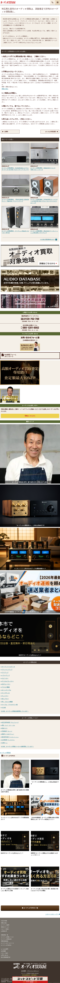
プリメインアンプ (7, 669)
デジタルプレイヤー (8, 681)
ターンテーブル (6, 690)
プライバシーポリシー (33, 971)
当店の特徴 (4, 920)
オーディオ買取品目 (6, 939)
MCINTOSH (10, 737)
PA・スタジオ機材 (7, 701)
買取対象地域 (4, 941)
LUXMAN (8, 740)
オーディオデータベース (7, 943)
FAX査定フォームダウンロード (10, 355)
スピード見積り (5, 929)
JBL (8, 725)
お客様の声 (4, 931)
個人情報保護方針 (5, 957)
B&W (8, 734)
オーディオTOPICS (6, 945)
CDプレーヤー (6, 684)
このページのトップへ (52, 914)
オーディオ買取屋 (5, 752)
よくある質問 (4, 949)
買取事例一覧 (4, 935)
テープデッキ (6, 693)
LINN (4, 743)
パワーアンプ (6, 675)
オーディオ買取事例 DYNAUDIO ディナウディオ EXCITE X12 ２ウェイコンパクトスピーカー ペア (44, 201)
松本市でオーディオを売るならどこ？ (12, 853)
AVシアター (5, 698)
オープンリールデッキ (8, 666)
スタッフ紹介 (4, 953)
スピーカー (5, 678)
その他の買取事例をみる (47, 239)
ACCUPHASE (10, 722)
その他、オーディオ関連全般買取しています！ (15, 711)
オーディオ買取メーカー (7, 937)
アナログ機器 (6, 687)
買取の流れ (5, 89)
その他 (4, 707)
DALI (4, 728)
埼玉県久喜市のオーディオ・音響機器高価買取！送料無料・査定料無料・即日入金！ (8, 2)
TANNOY (7, 731)
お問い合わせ (4, 955)
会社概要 (3, 951)
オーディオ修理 (5, 925)
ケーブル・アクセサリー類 (10, 704)
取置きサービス (5, 927)
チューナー (5, 696)
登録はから (30, 416)
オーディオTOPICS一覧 (31, 908)
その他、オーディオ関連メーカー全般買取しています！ (17, 746)
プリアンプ (5, 672)
